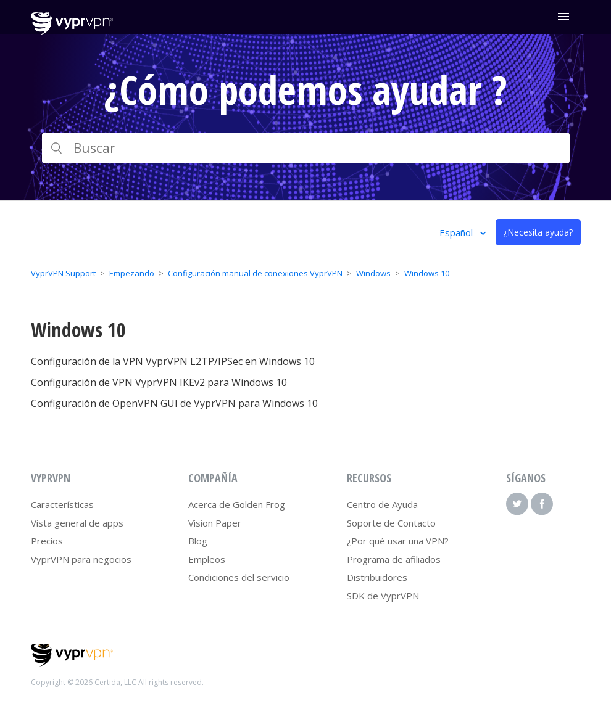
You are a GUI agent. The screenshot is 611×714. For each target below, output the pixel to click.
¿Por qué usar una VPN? (398, 541)
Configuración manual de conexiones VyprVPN (255, 273)
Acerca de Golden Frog (236, 504)
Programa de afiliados (394, 559)
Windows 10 (426, 273)
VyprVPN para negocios (81, 559)
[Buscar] (306, 148)
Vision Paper (214, 523)
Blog (197, 541)
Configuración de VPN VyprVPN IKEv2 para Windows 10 (159, 382)
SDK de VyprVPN (383, 595)
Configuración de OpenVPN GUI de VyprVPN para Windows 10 (174, 403)
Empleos (206, 559)
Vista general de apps (77, 523)
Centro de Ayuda (382, 504)
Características (62, 504)
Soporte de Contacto (391, 523)
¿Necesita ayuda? (538, 232)
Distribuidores (377, 577)
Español (457, 232)
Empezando (131, 273)
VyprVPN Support (63, 273)
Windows (373, 273)
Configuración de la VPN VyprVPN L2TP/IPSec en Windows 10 (173, 361)
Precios (47, 541)
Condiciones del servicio (238, 577)
